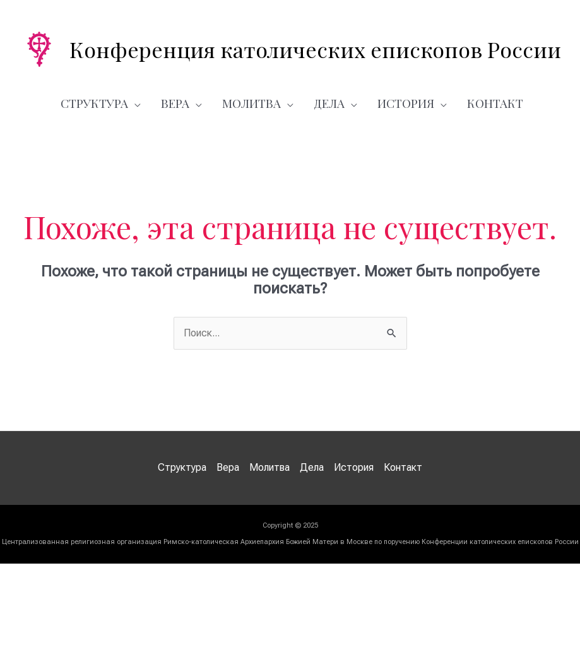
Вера (175, 103)
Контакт (495, 103)
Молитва (251, 103)
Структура (94, 103)
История (405, 103)
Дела (329, 103)
